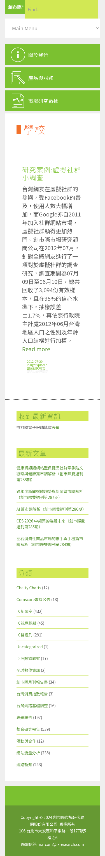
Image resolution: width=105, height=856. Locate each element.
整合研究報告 (36, 368)
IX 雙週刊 (24, 635)
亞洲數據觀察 (28, 658)
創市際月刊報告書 (32, 682)
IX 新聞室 (24, 611)
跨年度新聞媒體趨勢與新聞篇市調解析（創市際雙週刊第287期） (50, 494)
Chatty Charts (29, 587)
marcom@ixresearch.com (61, 844)
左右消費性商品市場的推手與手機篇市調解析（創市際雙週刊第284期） (50, 541)
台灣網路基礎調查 (32, 705)
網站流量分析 (28, 752)
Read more (36, 349)
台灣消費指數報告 (32, 694)
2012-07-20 (35, 361)
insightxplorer (37, 364)
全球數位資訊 (28, 670)
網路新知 (24, 764)
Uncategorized (30, 646)
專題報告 (24, 717)
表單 (56, 427)
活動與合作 (26, 741)
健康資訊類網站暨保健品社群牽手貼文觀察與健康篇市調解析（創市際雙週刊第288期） (50, 473)
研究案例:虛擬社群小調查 (51, 173)
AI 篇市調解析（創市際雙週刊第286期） (51, 509)
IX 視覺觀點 (26, 623)
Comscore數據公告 (33, 599)
